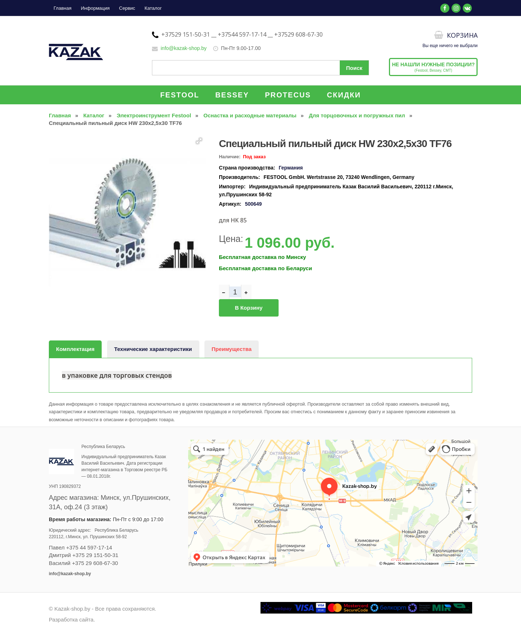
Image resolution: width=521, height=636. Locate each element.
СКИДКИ (344, 95)
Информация (95, 8)
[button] (199, 141)
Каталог (153, 8)
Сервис (127, 8)
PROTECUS (288, 95)
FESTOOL (179, 95)
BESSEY (232, 95)
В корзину (248, 308)
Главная (62, 8)
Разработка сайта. (72, 619)
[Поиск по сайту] (260, 67)
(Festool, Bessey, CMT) (433, 67)
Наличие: (230, 156)
